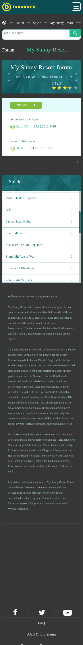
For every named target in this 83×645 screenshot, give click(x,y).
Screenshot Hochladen (24, 119)
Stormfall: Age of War (39, 257)
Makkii (18, 148)
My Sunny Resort (61, 23)
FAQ (41, 623)
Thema (26, 105)
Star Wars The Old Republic (39, 245)
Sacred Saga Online (39, 221)
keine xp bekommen (23, 141)
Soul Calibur (39, 233)
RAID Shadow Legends (39, 198)
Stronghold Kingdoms (39, 268)
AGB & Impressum (41, 634)
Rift (39, 210)
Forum (19, 23)
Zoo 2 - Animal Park (39, 280)
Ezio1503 (19, 126)
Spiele (37, 23)
